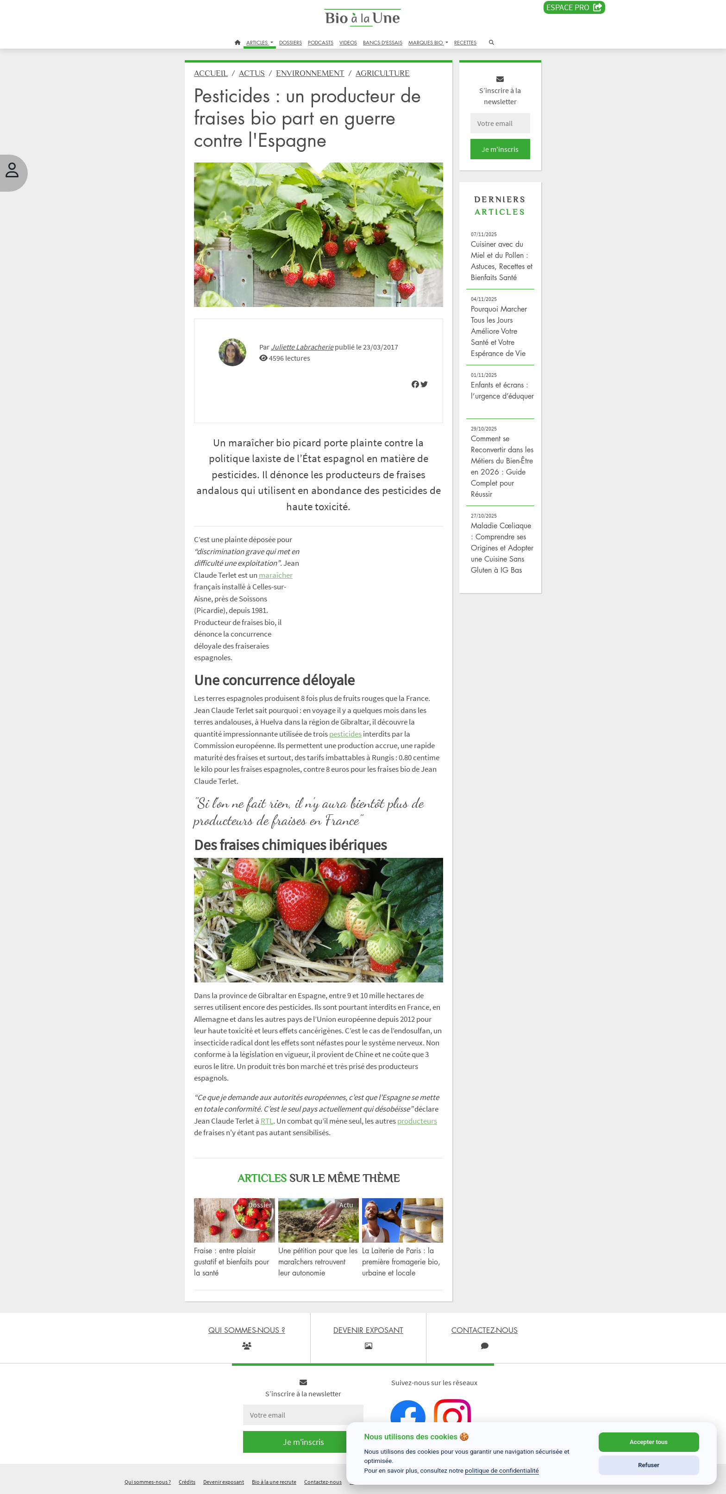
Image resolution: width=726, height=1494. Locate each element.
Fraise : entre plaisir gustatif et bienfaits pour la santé (231, 1261)
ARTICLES (257, 42)
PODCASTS (320, 42)
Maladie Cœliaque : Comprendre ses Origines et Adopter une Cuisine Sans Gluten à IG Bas (502, 547)
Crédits (187, 1481)
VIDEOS (348, 42)
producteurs (417, 1121)
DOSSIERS (290, 42)
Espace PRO (574, 7)
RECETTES (465, 42)
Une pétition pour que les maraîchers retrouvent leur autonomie (317, 1261)
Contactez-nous (323, 1481)
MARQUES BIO (426, 42)
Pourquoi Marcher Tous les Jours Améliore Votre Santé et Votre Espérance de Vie (499, 331)
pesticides (345, 734)
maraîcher (276, 575)
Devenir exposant (223, 1481)
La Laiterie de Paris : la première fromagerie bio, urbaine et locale (401, 1261)
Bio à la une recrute (274, 1481)
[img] (415, 384)
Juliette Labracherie (302, 346)
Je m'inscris (500, 149)
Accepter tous (649, 1441)
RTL (267, 1121)
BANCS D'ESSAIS (382, 42)
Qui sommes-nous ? (148, 1481)
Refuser (648, 1465)
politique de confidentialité (502, 1470)
